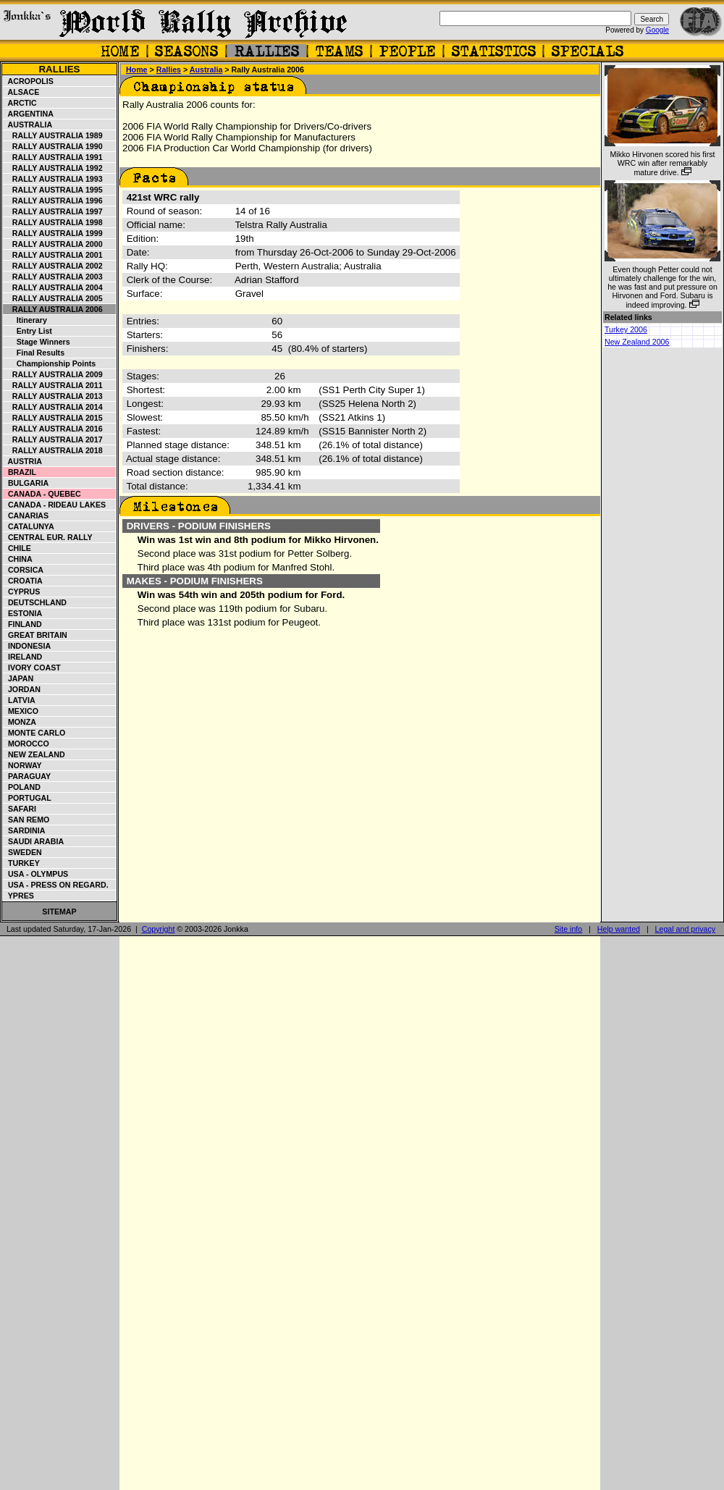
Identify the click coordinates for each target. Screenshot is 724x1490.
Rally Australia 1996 (53, 200)
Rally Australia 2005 (53, 298)
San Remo (26, 819)
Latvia (19, 700)
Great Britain (35, 635)
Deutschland (35, 602)
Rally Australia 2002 (53, 265)
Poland (22, 787)
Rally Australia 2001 (53, 255)
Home (137, 69)
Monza (20, 721)
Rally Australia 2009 (53, 374)
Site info (569, 929)
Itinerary (25, 320)
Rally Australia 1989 (53, 135)
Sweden (23, 852)
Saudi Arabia (34, 841)
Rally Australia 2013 (53, 396)
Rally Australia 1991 (53, 157)
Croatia (23, 580)
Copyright (158, 929)
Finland (23, 624)
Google (657, 30)
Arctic (20, 102)
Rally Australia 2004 (53, 287)
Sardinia (24, 830)
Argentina (29, 113)
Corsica (23, 569)
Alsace (21, 92)
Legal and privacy (685, 929)
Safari (20, 808)
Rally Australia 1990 (53, 146)
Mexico (21, 711)
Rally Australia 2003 (53, 276)
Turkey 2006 (626, 329)
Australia (28, 124)
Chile (17, 548)
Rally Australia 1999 (53, 233)
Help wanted (618, 929)
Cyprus (22, 591)
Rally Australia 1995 (53, 189)
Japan (18, 678)
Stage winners (37, 341)
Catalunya (29, 526)
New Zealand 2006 (637, 341)
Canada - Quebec (42, 493)
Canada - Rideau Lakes (55, 504)
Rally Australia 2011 (53, 385)
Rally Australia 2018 (53, 450)
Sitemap (59, 911)
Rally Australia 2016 (53, 428)
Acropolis (29, 81)
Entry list (28, 331)
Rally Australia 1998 (53, 222)
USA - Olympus (36, 874)
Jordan (22, 689)
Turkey (22, 863)
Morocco (26, 743)
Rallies (59, 69)
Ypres (19, 895)
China (18, 559)
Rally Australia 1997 (53, 211)
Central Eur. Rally (48, 537)
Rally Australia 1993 (53, 178)
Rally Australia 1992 (53, 168)
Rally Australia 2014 (53, 407)
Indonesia (27, 645)
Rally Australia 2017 (53, 439)
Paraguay (27, 776)
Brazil (20, 472)
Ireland (23, 656)
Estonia (23, 613)
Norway (23, 765)
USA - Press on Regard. (56, 884)
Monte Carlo (34, 732)
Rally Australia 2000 (53, 244)
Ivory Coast (32, 667)
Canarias (26, 515)
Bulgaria (26, 483)
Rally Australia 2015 (53, 417)
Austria (23, 461)
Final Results (34, 352)
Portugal (27, 798)
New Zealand (34, 754)
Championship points (50, 363)
